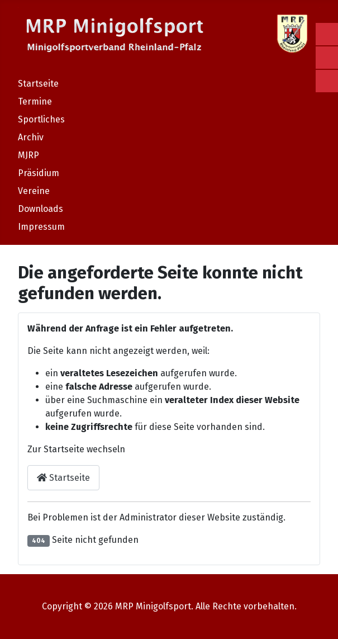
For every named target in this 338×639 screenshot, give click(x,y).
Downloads (40, 208)
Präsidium (38, 173)
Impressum (41, 226)
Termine (35, 101)
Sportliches (41, 119)
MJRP (28, 155)
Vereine (34, 191)
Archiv (31, 137)
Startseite (38, 83)
